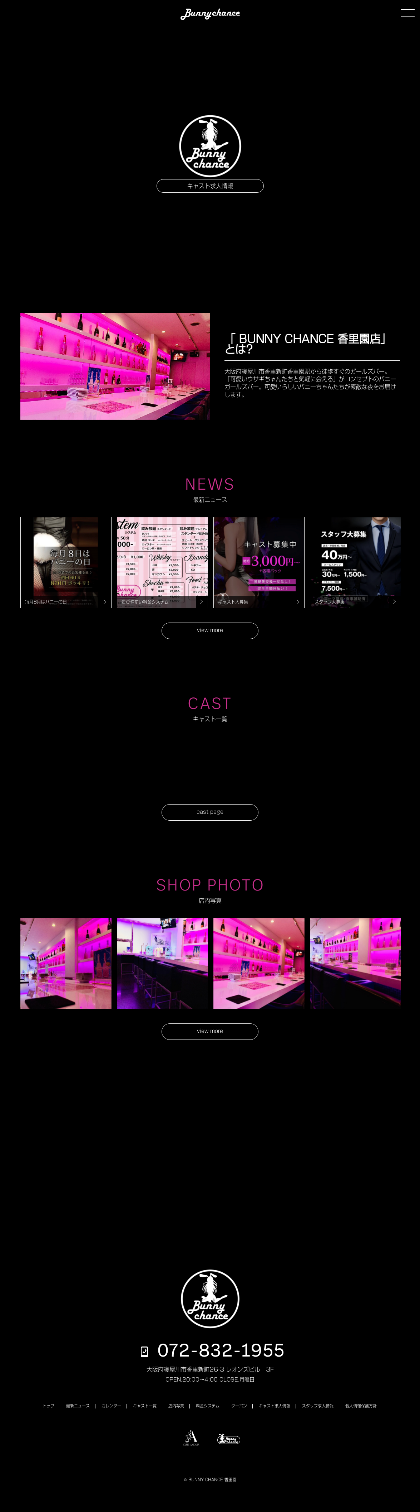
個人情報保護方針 (361, 1406)
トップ (48, 1406)
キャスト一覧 (145, 1406)
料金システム (207, 1406)
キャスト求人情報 (210, 186)
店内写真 (176, 1406)
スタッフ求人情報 (317, 1406)
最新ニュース (78, 1406)
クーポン (239, 1406)
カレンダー (111, 1406)
